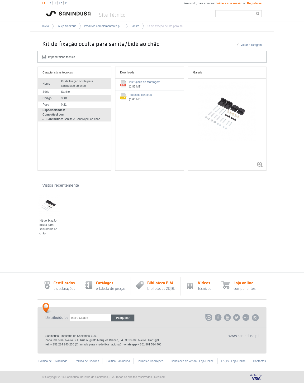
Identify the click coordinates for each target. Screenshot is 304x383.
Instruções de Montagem (144, 82)
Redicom (159, 377)
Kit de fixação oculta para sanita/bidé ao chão (166, 26)
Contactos (259, 361)
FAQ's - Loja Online (233, 361)
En (49, 3)
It (65, 3)
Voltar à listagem (251, 45)
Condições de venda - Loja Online (192, 361)
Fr (55, 3)
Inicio (45, 26)
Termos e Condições (150, 361)
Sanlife (134, 26)
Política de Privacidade (52, 361)
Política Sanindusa (118, 361)
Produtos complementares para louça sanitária (103, 26)
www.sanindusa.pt (243, 336)
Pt (43, 3)
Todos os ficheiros (140, 95)
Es (60, 3)
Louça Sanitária (66, 26)
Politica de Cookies (87, 361)
